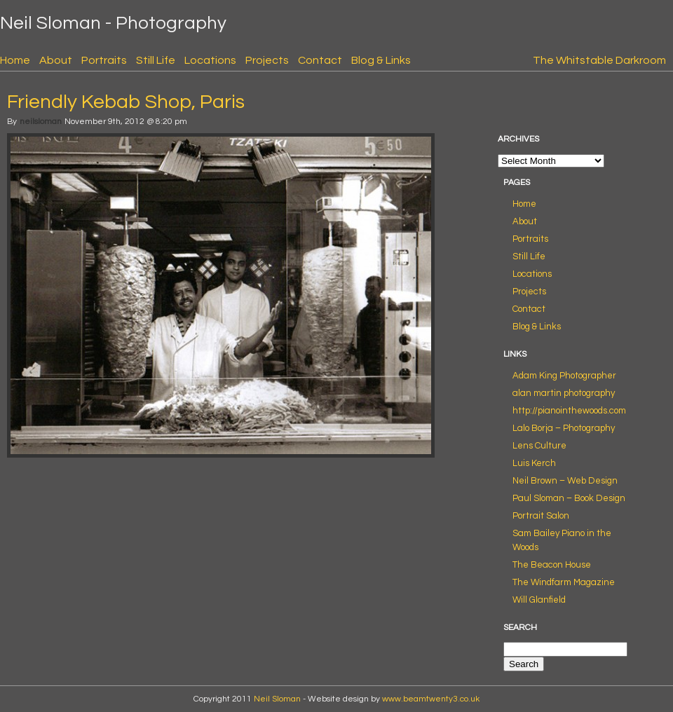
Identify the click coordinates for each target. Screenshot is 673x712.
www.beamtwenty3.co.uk (431, 699)
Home (15, 60)
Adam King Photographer (564, 376)
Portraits (104, 60)
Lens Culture (539, 446)
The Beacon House (551, 565)
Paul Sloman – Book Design (568, 498)
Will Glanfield (539, 600)
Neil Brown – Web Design (565, 481)
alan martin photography (563, 393)
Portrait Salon (540, 516)
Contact (320, 60)
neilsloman (41, 121)
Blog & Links (381, 60)
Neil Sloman (277, 699)
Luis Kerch (534, 463)
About (55, 60)
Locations (210, 60)
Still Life (155, 60)
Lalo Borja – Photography (563, 428)
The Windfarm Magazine (563, 582)
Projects (267, 60)
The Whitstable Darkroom (599, 60)
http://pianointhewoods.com (569, 411)
